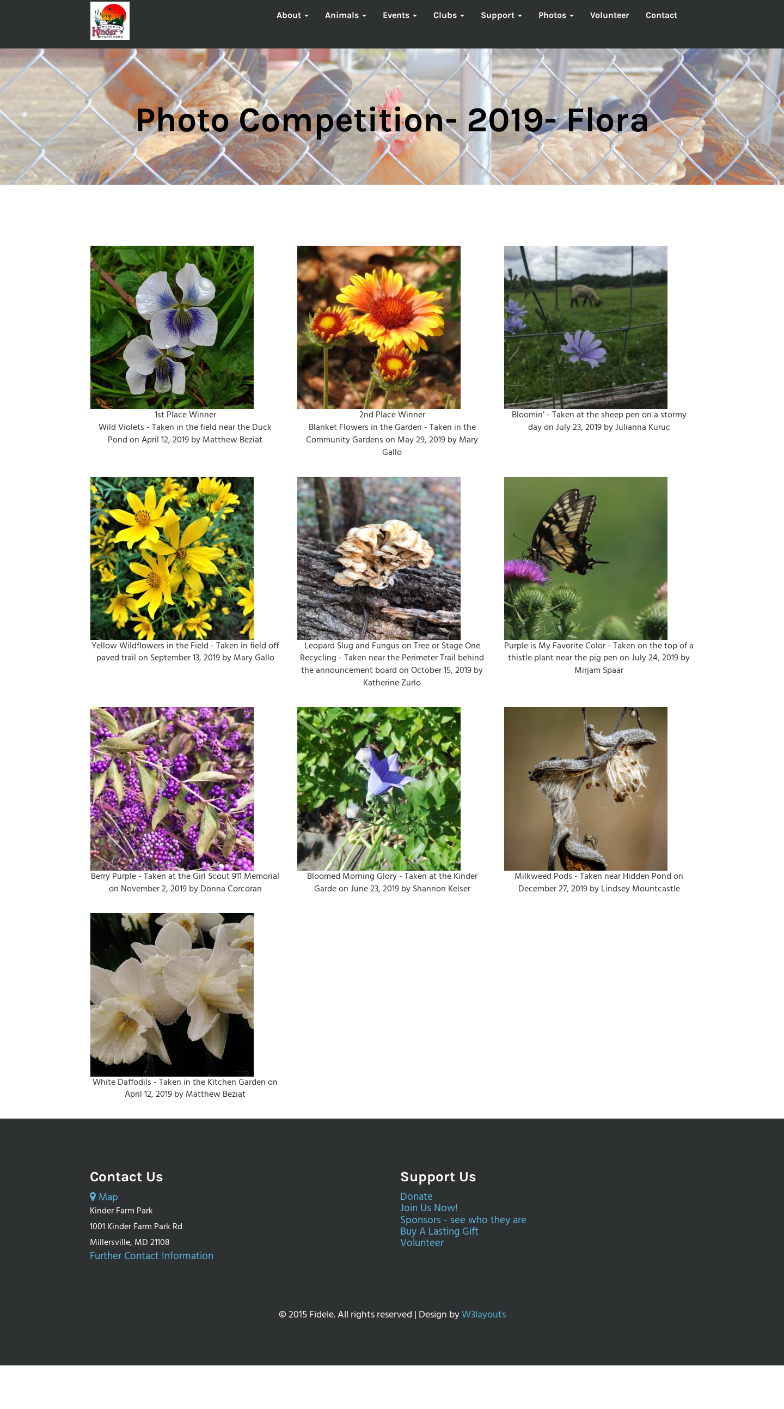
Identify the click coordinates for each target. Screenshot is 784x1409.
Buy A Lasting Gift (439, 1232)
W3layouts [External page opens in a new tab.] (484, 1315)
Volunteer (609, 15)
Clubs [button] (448, 15)
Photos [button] (556, 15)
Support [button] (501, 15)
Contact (661, 15)
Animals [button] (345, 15)
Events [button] (400, 15)
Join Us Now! (429, 1208)
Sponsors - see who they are (463, 1220)
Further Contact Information (151, 1256)
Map (104, 1197)
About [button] (293, 15)
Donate (416, 1197)
